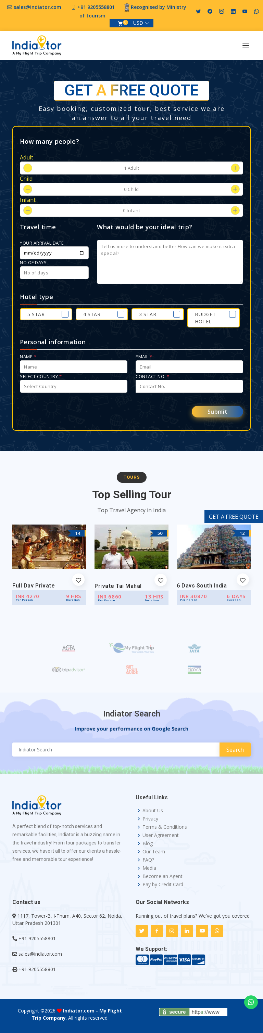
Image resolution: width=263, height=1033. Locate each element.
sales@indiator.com (37, 7)
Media (149, 868)
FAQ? (148, 859)
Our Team (153, 851)
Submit (218, 411)
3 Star (147, 314)
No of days (33, 262)
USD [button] (138, 23)
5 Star (36, 314)
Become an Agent (162, 876)
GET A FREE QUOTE (234, 516)
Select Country (41, 376)
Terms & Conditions (164, 827)
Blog (147, 843)
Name (28, 356)
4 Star (91, 314)
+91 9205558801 (96, 7)
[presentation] (72, 411)
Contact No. (153, 376)
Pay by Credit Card (162, 884)
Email (144, 356)
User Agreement (160, 835)
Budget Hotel (205, 318)
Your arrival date (42, 243)
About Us (152, 810)
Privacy (150, 818)
